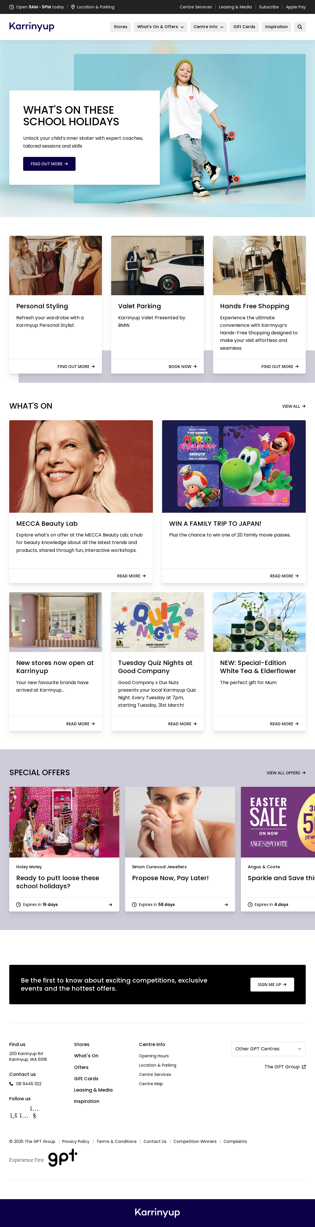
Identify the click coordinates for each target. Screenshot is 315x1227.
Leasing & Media (235, 7)
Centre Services (196, 7)
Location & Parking (157, 1065)
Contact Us (155, 1141)
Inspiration (86, 1101)
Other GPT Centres (257, 1048)
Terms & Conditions (116, 1141)
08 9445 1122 (28, 1084)
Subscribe (269, 7)
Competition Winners (195, 1141)
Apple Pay (296, 7)
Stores (81, 1044)
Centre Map (151, 1084)
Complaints (235, 1141)
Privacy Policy (75, 1141)
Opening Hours (154, 1056)
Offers (81, 1067)
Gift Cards (86, 1078)
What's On (86, 1056)
